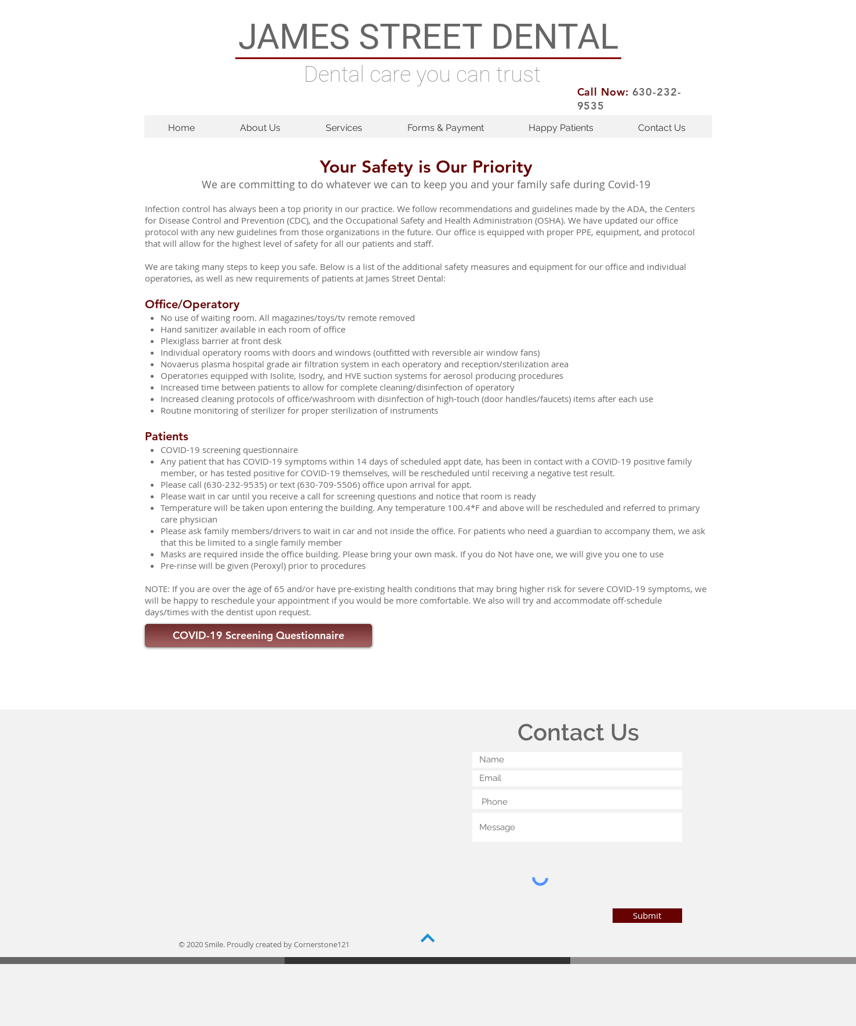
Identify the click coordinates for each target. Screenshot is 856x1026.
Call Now (601, 91)
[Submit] (647, 915)
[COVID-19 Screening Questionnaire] (258, 635)
